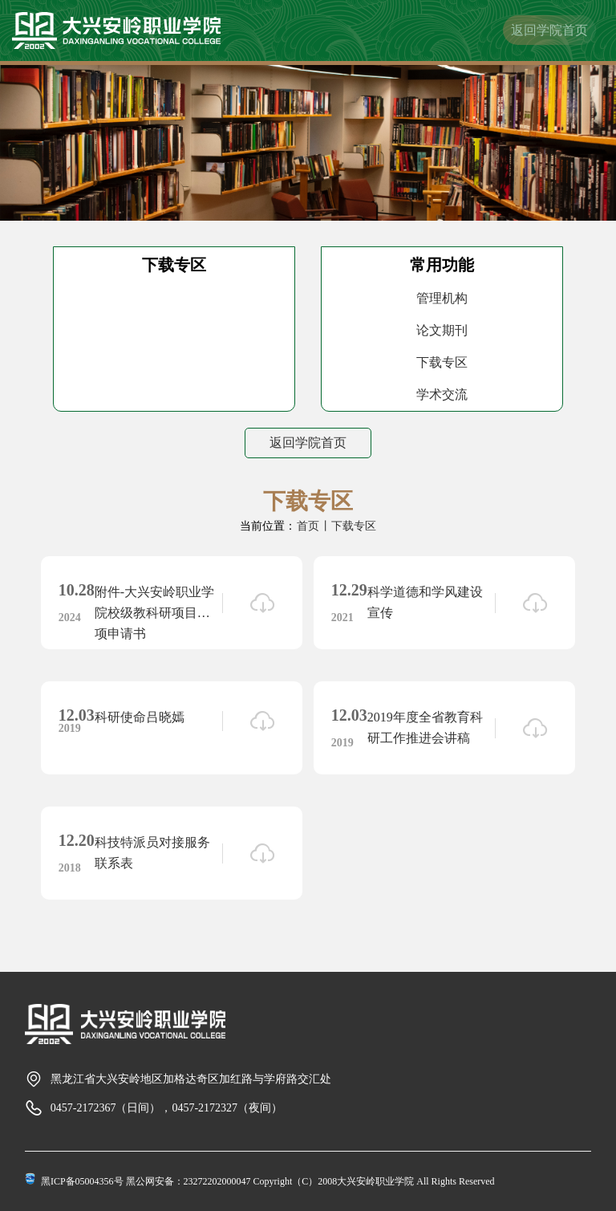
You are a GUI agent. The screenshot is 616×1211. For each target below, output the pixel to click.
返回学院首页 (549, 30)
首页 (308, 526)
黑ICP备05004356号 (82, 1181)
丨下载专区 (348, 526)
